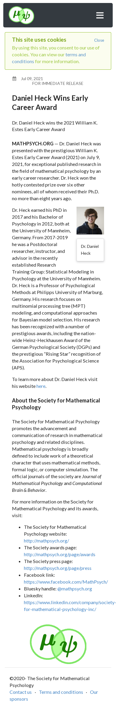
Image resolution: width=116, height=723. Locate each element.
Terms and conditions (61, 692)
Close (99, 40)
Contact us (21, 692)
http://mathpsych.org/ (46, 540)
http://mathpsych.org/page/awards (59, 554)
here (40, 386)
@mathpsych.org (74, 588)
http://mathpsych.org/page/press (57, 568)
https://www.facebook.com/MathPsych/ (66, 581)
